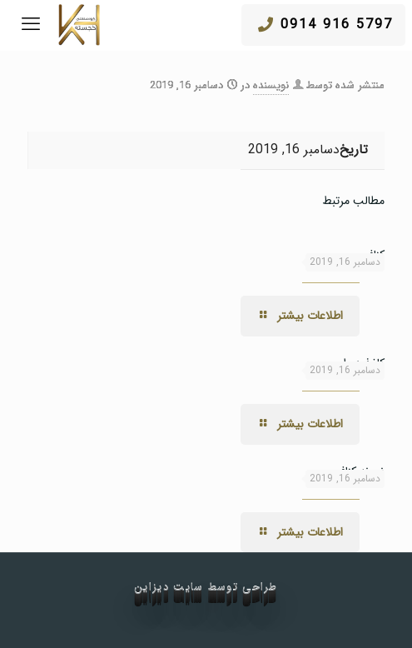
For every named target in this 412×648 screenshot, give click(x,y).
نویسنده (271, 85)
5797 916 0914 (325, 24)
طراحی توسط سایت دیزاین (206, 587)
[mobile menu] (31, 25)
